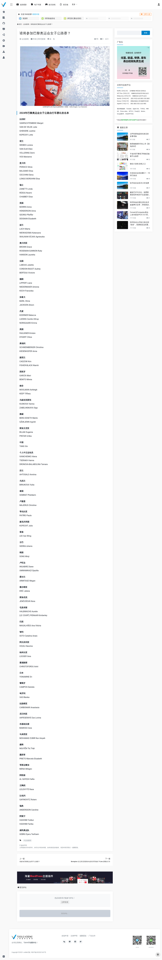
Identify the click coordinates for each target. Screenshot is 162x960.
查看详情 (35, 14)
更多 (73, 4)
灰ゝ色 (51, 39)
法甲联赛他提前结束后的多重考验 (139, 135)
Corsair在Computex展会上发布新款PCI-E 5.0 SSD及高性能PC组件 (139, 213)
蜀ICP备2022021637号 (38, 952)
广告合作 (92, 936)
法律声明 (74, 936)
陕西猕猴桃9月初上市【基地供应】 (140, 145)
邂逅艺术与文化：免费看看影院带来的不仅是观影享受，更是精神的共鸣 (139, 193)
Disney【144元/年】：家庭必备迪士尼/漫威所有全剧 (133, 101)
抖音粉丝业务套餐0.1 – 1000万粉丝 (140, 174)
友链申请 (65, 936)
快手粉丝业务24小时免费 (139, 183)
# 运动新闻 (27, 840)
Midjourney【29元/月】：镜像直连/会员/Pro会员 (132, 96)
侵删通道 (75, 847)
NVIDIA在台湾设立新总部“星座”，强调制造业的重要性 (140, 223)
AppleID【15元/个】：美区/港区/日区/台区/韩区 (131, 103)
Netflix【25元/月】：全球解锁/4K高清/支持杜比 (131, 91)
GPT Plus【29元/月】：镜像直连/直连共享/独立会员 (133, 93)
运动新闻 (26, 24)
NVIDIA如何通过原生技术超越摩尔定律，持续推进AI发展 (140, 203)
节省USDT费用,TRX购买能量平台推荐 (140, 155)
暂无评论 (23, 887)
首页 (20, 24)
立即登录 (64, 902)
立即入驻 (145, 14)
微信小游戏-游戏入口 (138, 164)
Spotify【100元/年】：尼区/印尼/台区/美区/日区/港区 (133, 98)
